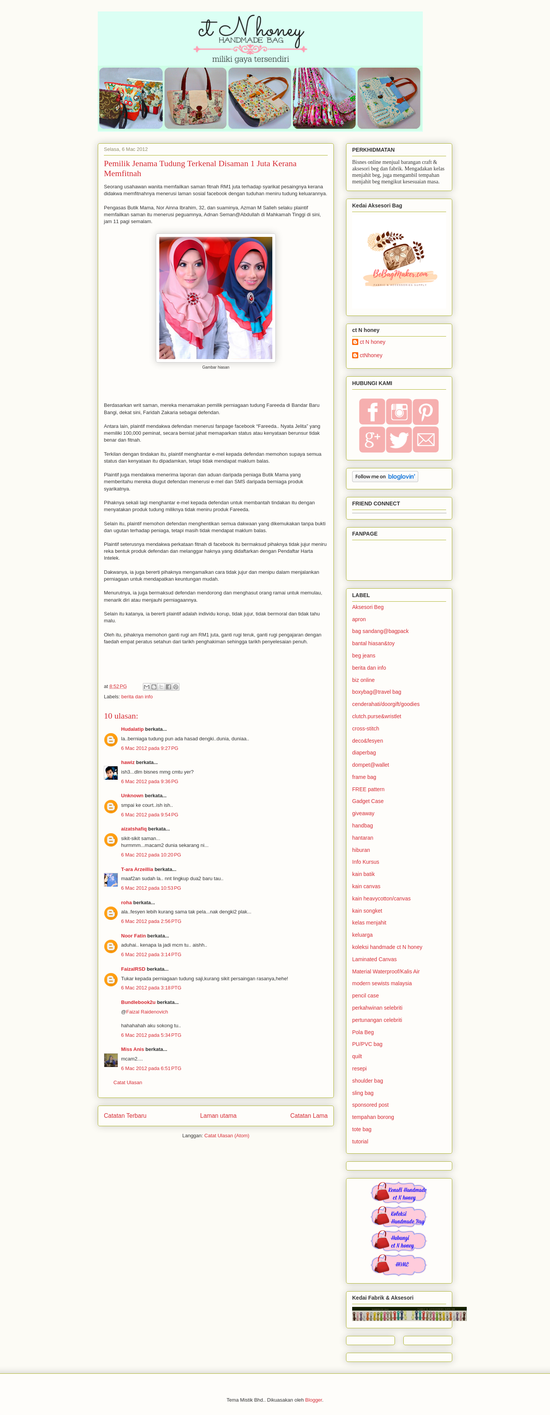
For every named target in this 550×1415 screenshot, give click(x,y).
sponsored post (370, 1105)
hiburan (361, 850)
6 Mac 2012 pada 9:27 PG (149, 748)
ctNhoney (371, 355)
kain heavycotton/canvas (381, 898)
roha (126, 902)
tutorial (360, 1141)
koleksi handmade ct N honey (387, 947)
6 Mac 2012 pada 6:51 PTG (151, 1068)
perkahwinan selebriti (377, 1008)
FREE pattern (368, 789)
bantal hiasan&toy (373, 643)
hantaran (362, 838)
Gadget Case (368, 801)
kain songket (367, 911)
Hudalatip (132, 729)
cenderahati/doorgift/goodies (386, 704)
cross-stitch (365, 728)
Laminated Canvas (374, 959)
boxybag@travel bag (376, 692)
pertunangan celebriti (377, 1020)
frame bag (364, 777)
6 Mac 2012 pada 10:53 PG (151, 888)
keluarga (362, 935)
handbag (362, 825)
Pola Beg (363, 1032)
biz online (363, 680)
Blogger (313, 1400)
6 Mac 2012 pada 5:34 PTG (151, 1035)
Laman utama (218, 1115)
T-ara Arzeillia (137, 869)
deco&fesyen (367, 741)
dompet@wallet (370, 765)
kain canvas (366, 886)
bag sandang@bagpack (380, 631)
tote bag (362, 1129)
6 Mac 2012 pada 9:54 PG (149, 815)
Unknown (132, 795)
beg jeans (363, 655)
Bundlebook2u (138, 1002)
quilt (357, 1056)
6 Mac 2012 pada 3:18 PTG (151, 988)
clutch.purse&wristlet (376, 716)
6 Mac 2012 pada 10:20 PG (151, 855)
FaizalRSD (133, 969)
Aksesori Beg (367, 607)
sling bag (363, 1093)
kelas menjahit (369, 923)
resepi (359, 1068)
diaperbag (364, 753)
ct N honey (372, 342)
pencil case (365, 995)
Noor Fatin (133, 936)
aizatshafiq (134, 829)
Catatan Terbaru (125, 1115)
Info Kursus (365, 862)
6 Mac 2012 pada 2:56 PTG (151, 921)
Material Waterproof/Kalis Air (386, 971)
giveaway (363, 813)
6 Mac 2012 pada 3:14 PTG (151, 954)
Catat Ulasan (127, 1082)
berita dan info (137, 696)
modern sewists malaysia (382, 983)
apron (359, 619)
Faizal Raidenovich (147, 1012)
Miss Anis (132, 1049)
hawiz (127, 762)
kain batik (363, 874)
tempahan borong (373, 1117)
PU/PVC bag (367, 1044)
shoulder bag (367, 1081)
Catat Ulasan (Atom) (226, 1135)
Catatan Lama (309, 1115)
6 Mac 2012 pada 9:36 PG (149, 781)
